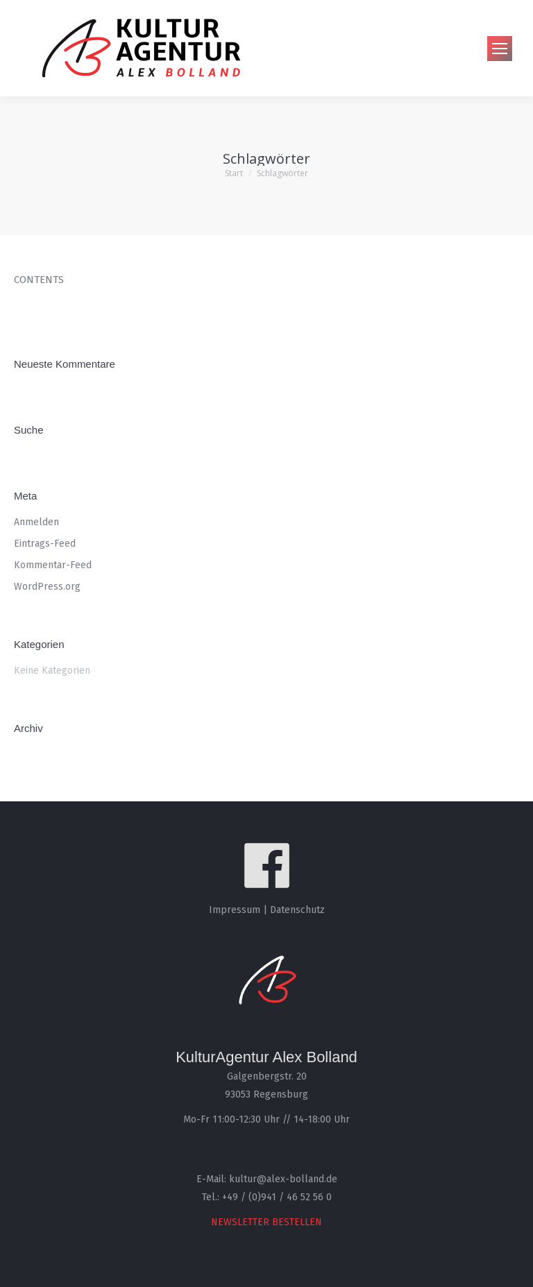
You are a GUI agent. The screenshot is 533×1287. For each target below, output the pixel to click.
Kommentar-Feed (53, 565)
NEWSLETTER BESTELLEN (266, 1222)
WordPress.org (47, 587)
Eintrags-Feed (45, 543)
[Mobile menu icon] (499, 48)
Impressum (234, 910)
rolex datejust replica (65, 306)
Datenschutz (297, 910)
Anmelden (36, 522)
